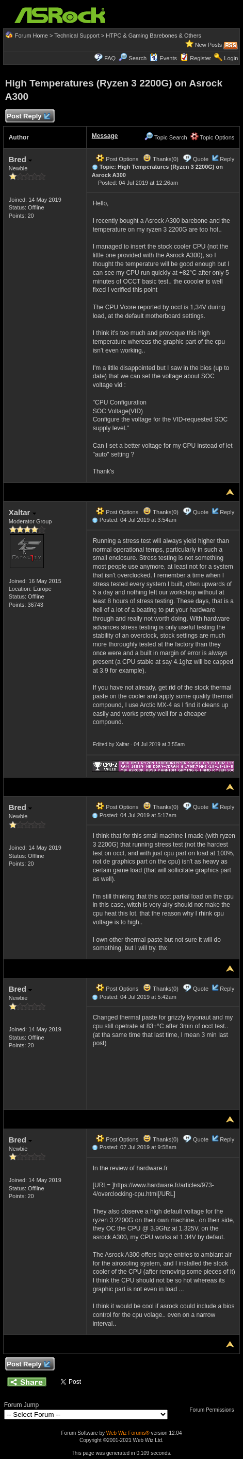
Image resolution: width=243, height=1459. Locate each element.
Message (105, 135)
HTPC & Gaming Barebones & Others (153, 35)
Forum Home (31, 35)
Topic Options (212, 137)
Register (200, 58)
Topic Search (165, 137)
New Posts (208, 45)
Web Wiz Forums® (128, 1433)
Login (231, 58)
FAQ (110, 58)
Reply (227, 159)
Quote (200, 159)
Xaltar (22, 512)
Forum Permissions (214, 1410)
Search (137, 58)
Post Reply (28, 116)
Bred (20, 159)
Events (163, 58)
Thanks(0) (160, 159)
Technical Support (76, 35)
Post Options (117, 159)
